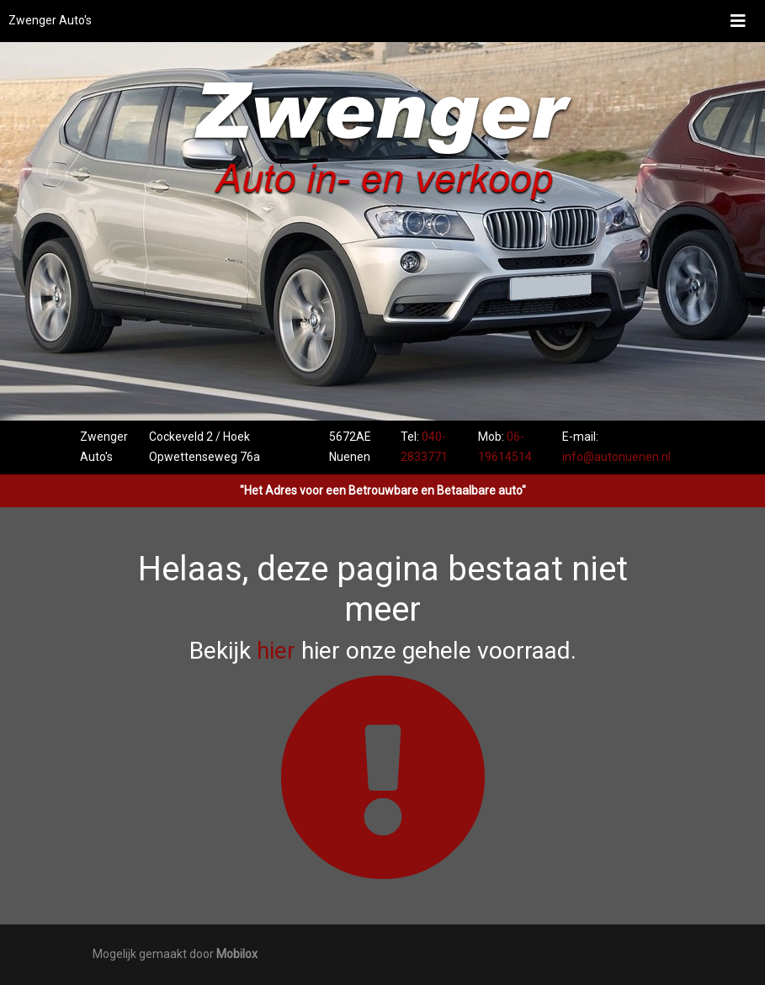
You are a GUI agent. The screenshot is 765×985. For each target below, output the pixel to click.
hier (276, 651)
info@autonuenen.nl (616, 456)
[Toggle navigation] (738, 21)
